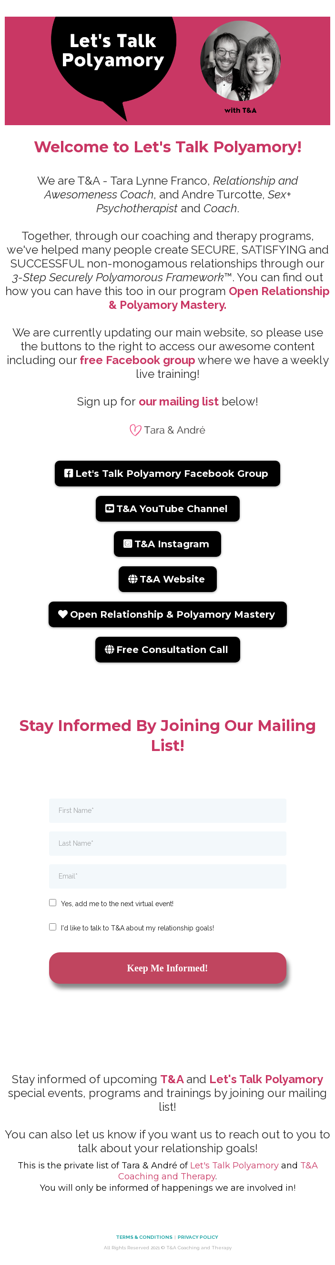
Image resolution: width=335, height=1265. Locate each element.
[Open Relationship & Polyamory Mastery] (168, 614)
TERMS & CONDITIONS (144, 1237)
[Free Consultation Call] (167, 649)
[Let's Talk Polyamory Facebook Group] (167, 473)
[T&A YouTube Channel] (168, 509)
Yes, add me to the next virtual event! (117, 904)
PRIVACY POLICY (198, 1237)
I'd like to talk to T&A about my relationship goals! (137, 928)
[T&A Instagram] (167, 544)
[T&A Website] (168, 579)
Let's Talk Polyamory (234, 1165)
